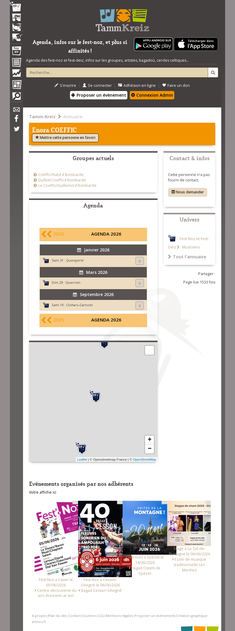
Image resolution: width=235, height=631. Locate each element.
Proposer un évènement (98, 95)
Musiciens (190, 247)
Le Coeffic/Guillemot (56, 185)
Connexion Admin (152, 95)
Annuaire (73, 116)
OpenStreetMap (144, 459)
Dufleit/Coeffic (51, 180)
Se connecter (97, 85)
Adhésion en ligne (137, 85)
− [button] (150, 449)
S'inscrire (65, 85)
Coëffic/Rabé (50, 174)
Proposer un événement (155, 615)
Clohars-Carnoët (79, 305)
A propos (39, 615)
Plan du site (57, 615)
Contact (74, 615)
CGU (101, 615)
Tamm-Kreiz (42, 116)
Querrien (72, 282)
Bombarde (74, 174)
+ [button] (150, 440)
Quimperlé (75, 260)
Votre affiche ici (42, 492)
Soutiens (89, 615)
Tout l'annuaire (187, 257)
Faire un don (176, 85)
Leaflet (82, 459)
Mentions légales (119, 615)
